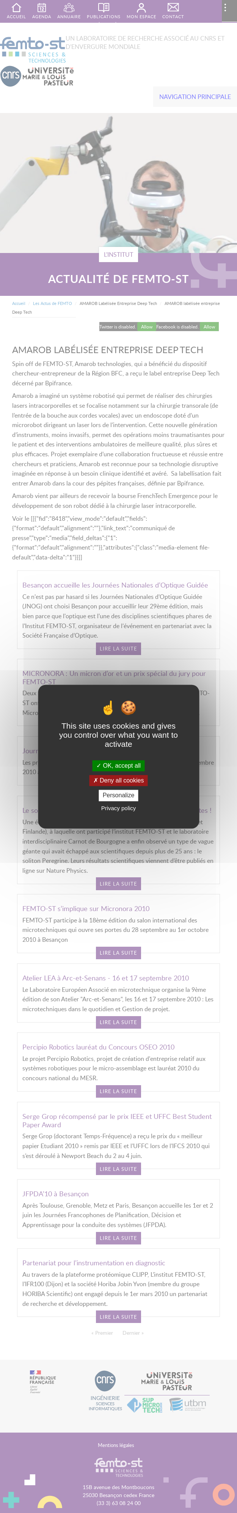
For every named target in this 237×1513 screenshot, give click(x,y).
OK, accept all (118, 765)
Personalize (119, 795)
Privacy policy (118, 808)
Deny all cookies (118, 781)
